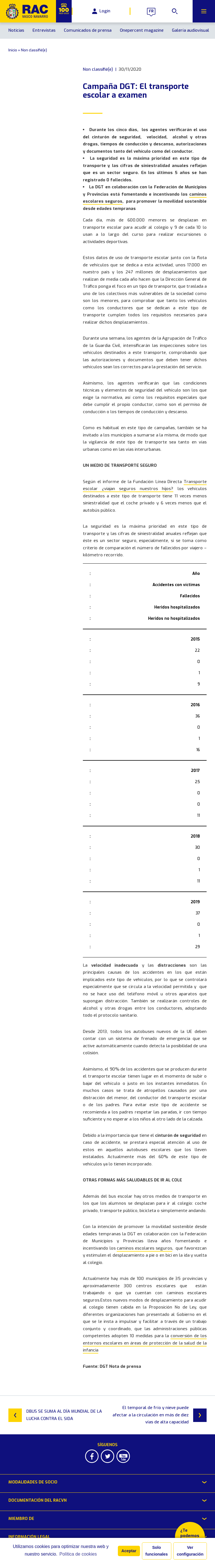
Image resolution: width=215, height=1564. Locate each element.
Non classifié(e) (34, 50)
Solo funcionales (156, 1550)
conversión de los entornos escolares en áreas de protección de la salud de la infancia (145, 1343)
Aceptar (129, 1551)
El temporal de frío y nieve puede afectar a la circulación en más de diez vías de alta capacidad (160, 1415)
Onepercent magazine (141, 30)
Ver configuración (190, 1550)
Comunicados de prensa (87, 30)
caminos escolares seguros (144, 1248)
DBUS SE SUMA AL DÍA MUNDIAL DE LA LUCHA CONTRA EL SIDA (55, 1415)
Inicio (12, 50)
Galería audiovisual (190, 30)
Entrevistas (43, 30)
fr (151, 11)
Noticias (16, 30)
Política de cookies (78, 1554)
